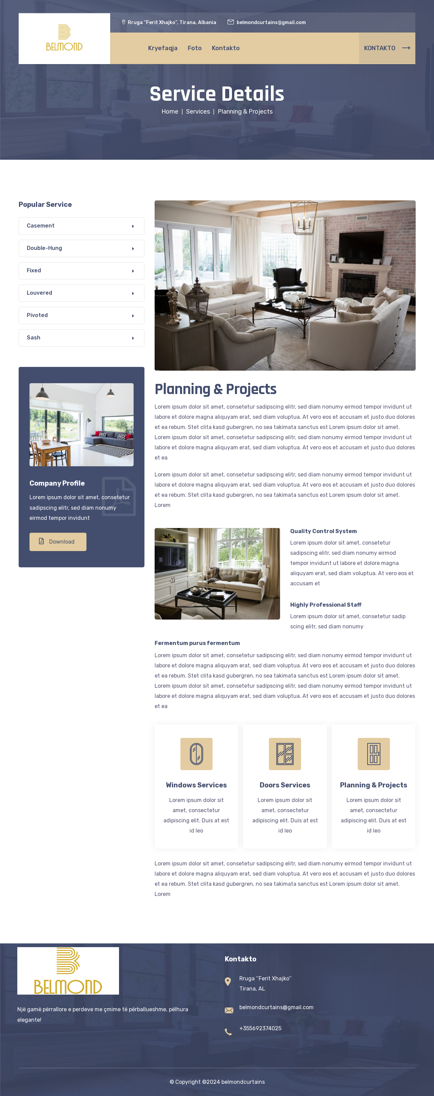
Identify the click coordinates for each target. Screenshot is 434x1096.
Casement (41, 225)
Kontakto (226, 48)
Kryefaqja (163, 48)
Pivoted (37, 315)
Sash (33, 337)
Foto (195, 48)
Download (57, 541)
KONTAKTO (387, 48)
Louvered (39, 293)
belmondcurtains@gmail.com (276, 1007)
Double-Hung (44, 248)
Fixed (34, 270)
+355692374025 (260, 1028)
